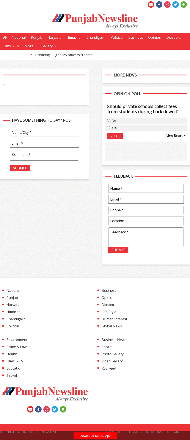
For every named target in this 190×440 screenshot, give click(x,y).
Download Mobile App (95, 436)
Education (14, 368)
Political (117, 37)
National (19, 37)
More (29, 46)
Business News (114, 339)
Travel (11, 375)
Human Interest (114, 319)
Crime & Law (16, 346)
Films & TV (11, 46)
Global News (112, 326)
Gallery (47, 46)
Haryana (54, 37)
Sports (107, 346)
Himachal (73, 37)
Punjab (36, 37)
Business (135, 37)
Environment (16, 339)
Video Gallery (112, 361)
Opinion (154, 37)
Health (11, 354)
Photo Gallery (113, 354)
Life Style (109, 311)
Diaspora (173, 37)
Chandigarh (95, 37)
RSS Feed (109, 368)
